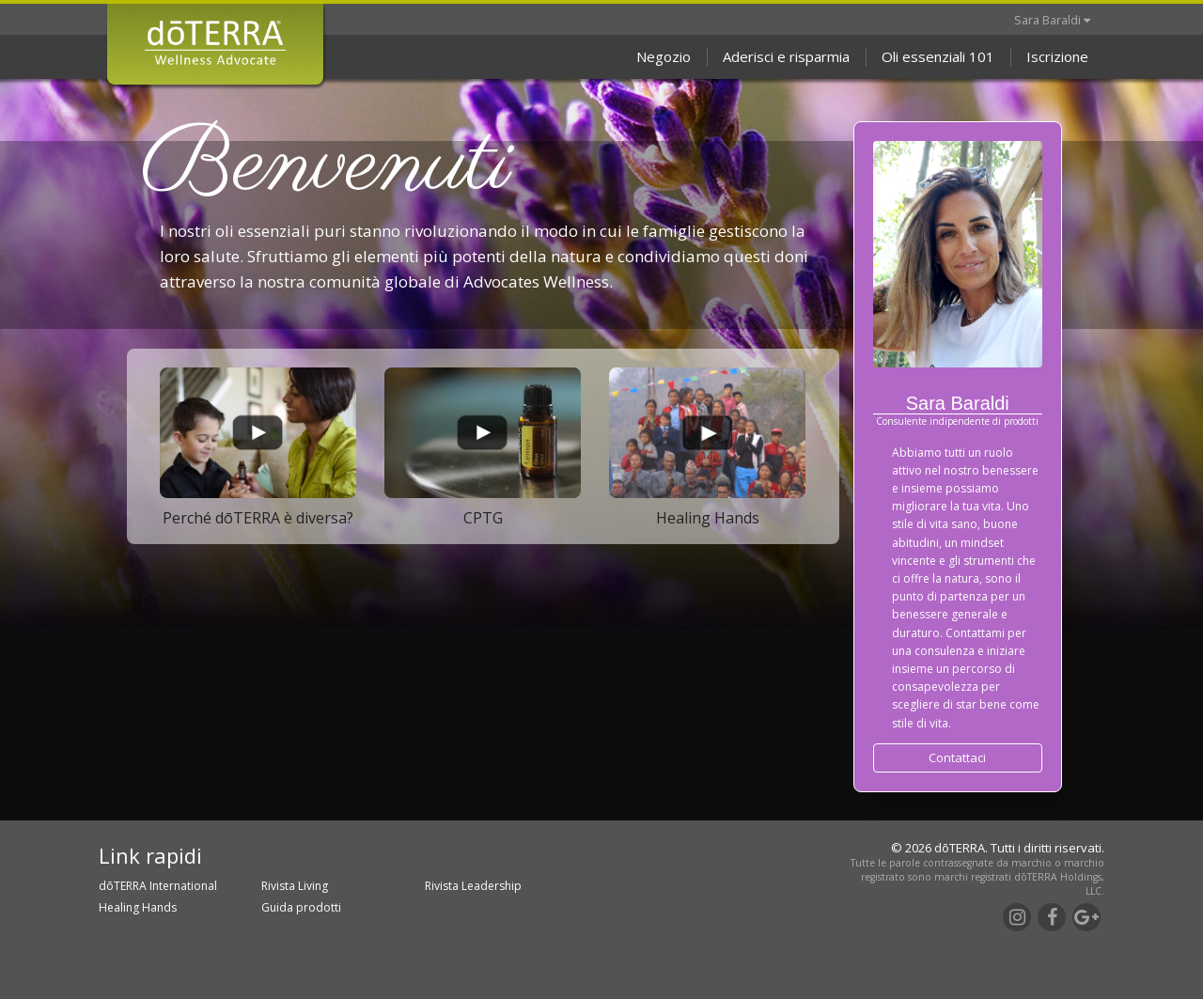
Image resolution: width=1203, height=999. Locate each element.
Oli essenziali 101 (938, 56)
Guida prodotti (301, 907)
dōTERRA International (158, 886)
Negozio (663, 56)
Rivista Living (294, 886)
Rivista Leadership (473, 886)
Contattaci (957, 757)
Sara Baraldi (1052, 19)
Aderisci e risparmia (786, 56)
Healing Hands (138, 907)
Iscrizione (1057, 56)
